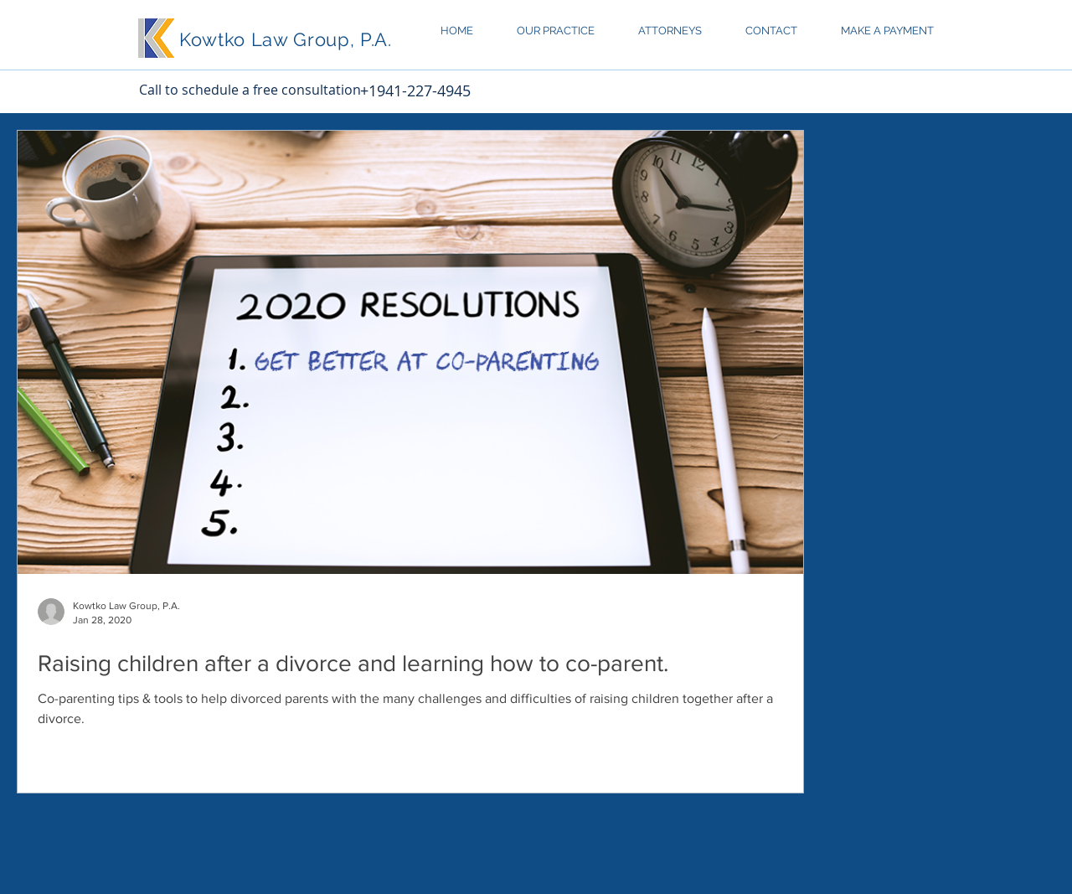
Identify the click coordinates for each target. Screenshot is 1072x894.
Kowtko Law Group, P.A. (285, 39)
